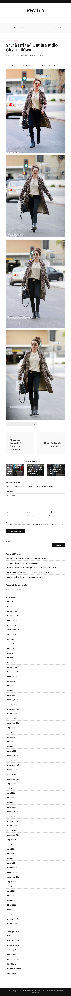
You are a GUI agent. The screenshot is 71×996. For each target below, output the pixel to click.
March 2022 (11, 807)
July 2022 (10, 788)
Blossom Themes (50, 991)
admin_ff (11, 55)
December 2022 (13, 765)
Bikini (9, 936)
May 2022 (10, 798)
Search (8, 542)
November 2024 (13, 676)
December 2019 (13, 919)
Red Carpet (11, 955)
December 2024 (13, 672)
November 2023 (13, 714)
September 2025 (13, 630)
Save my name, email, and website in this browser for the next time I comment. (35, 524)
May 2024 (10, 686)
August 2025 (11, 634)
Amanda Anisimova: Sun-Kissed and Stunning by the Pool (27, 558)
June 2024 (11, 681)
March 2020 (11, 905)
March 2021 (11, 863)
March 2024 (11, 695)
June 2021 (10, 849)
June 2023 (11, 737)
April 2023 (10, 746)
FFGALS (35, 10)
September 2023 (13, 723)
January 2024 (12, 704)
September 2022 (13, 779)
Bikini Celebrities (13, 941)
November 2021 (12, 826)
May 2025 (10, 648)
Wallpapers (11, 973)
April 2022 (10, 802)
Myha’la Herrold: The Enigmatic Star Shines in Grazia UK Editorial (30, 572)
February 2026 (12, 606)
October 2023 (12, 718)
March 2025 (11, 658)
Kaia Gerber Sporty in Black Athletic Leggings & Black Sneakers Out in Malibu (56, 469)
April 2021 (10, 858)
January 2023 (12, 760)
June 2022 (11, 793)
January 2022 (12, 816)
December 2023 (13, 709)
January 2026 (12, 611)
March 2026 (11, 602)
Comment (9, 492)
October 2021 (12, 830)
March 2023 (11, 751)
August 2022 (11, 784)
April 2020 (11, 900)
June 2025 (11, 644)
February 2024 (12, 700)
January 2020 (12, 914)
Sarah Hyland (22, 424)
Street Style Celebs (14, 40)
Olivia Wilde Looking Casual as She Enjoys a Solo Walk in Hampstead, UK (35, 470)
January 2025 (12, 667)
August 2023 (11, 728)
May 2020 (10, 896)
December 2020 (13, 868)
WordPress (35, 993)
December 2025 (13, 616)
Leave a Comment (38, 55)
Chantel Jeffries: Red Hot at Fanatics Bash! (22, 563)
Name (8, 512)
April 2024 (11, 690)
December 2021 (13, 821)
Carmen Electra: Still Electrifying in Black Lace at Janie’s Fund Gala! (31, 568)
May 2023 (10, 742)
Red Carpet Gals (13, 959)
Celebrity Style (11, 424)
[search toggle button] (64, 1)
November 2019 (12, 924)
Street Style (33, 424)
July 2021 (10, 844)
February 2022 (12, 812)
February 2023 (12, 756)
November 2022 (13, 770)
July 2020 (10, 886)
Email (29, 512)
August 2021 (11, 840)
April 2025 (11, 653)
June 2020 (11, 891)
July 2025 (10, 639)
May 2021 (10, 854)
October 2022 (12, 774)
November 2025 (13, 620)
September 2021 (13, 835)
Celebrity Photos (13, 945)
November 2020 (13, 872)
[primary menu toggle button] (35, 21)
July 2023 (10, 732)
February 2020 (12, 910)
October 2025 (12, 625)
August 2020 (11, 882)
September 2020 (13, 877)
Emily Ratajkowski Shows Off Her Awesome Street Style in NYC (14, 470)
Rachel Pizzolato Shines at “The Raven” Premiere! (25, 577)
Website (50, 512)
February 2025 (12, 662)
